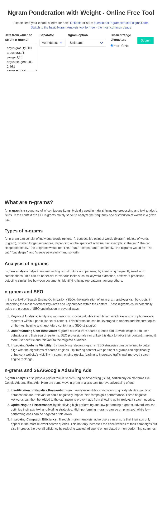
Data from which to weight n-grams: (18, 37)
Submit (145, 40)
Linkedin (76, 22)
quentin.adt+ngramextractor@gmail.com (121, 22)
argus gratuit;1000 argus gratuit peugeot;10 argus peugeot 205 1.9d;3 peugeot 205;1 (21, 57)
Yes (115, 45)
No (125, 45)
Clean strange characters (121, 37)
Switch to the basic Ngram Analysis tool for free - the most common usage (81, 27)
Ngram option (78, 35)
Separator (47, 35)
